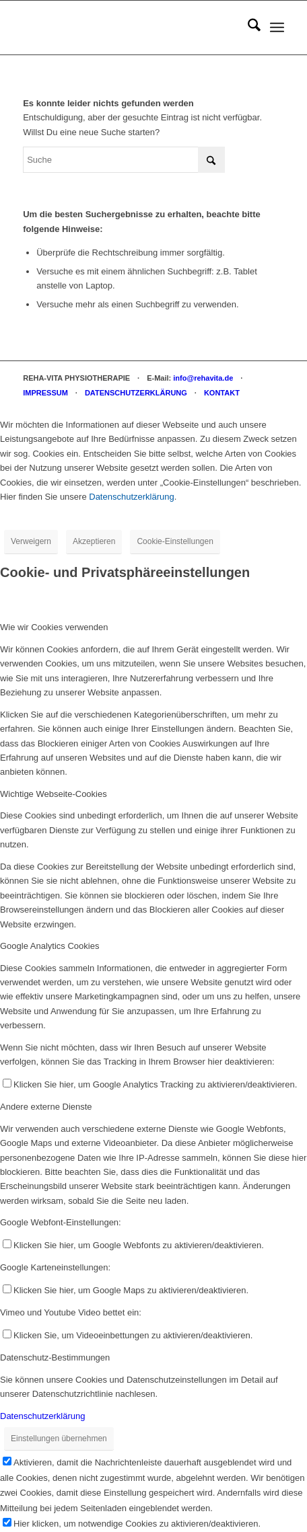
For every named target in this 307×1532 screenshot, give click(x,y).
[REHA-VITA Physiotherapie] (127, 27)
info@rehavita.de (203, 378)
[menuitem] (247, 27)
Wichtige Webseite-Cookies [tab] (53, 794)
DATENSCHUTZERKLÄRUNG (136, 393)
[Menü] (277, 27)
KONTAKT (222, 393)
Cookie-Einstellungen (175, 541)
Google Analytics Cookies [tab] (49, 946)
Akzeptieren (94, 541)
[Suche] (247, 27)
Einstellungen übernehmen (59, 1438)
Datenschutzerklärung (131, 497)
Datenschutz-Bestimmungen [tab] (55, 1357)
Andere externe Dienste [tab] (46, 1107)
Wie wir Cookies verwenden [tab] (54, 627)
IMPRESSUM (45, 393)
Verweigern (31, 541)
